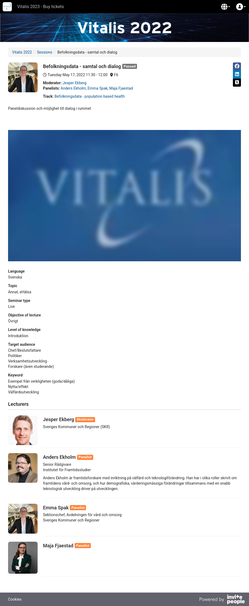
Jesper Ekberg (74, 83)
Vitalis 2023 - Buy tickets (40, 6)
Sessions (44, 52)
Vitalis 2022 (22, 52)
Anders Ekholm (73, 88)
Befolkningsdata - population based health (90, 96)
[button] (225, 6)
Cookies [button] (14, 599)
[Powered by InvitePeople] (222, 600)
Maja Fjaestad (121, 88)
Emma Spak (97, 88)
